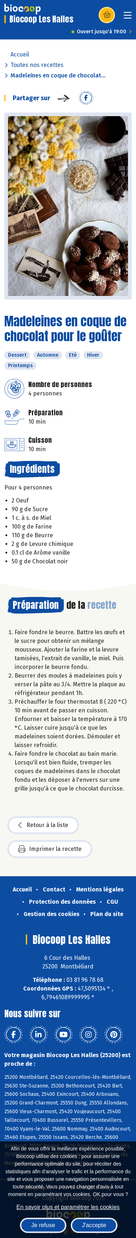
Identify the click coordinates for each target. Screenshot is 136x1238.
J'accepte (94, 1225)
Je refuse (43, 1225)
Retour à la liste (43, 825)
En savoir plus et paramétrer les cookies (68, 1207)
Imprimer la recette (50, 849)
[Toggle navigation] (128, 17)
